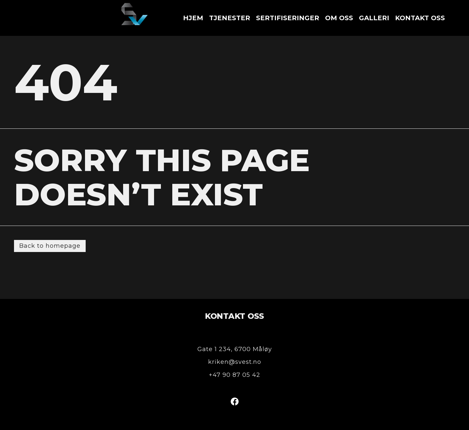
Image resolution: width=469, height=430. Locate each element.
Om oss (339, 18)
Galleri (374, 18)
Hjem (193, 18)
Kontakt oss (420, 18)
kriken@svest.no (234, 361)
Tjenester (229, 18)
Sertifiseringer (287, 18)
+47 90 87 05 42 (234, 374)
